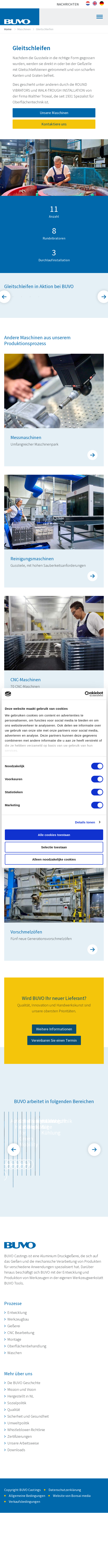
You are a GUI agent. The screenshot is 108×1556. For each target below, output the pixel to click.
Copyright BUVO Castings (22, 1541)
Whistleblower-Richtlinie (26, 1480)
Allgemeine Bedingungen (27, 1547)
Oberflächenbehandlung (26, 1397)
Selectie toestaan (54, 847)
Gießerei (13, 1377)
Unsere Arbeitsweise (23, 1494)
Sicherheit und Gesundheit (28, 1467)
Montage (14, 1390)
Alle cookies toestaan (54, 835)
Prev (13, 1206)
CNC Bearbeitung (20, 1383)
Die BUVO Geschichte (23, 1433)
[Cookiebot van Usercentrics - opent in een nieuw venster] (84, 694)
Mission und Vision (21, 1440)
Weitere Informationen (54, 1091)
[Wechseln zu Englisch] (95, 3)
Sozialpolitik (16, 1454)
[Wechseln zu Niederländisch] (88, 3)
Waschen (14, 1403)
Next (94, 1206)
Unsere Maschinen (54, 112)
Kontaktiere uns (54, 124)
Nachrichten (68, 4)
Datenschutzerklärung (65, 1541)
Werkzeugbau (18, 1370)
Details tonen (85, 822)
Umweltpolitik (18, 1474)
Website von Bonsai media (72, 1547)
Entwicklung (17, 1363)
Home (8, 29)
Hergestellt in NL (20, 1447)
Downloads (16, 1501)
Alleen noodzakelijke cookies (54, 859)
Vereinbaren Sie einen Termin (54, 1103)
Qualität (13, 1460)
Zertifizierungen (19, 1487)
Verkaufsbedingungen (24, 1553)
